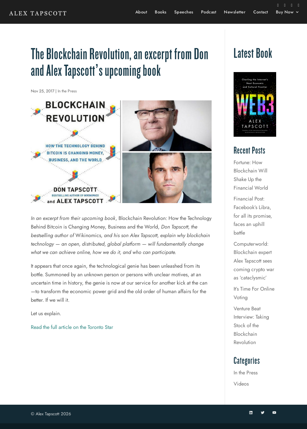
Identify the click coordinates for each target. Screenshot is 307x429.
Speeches (183, 18)
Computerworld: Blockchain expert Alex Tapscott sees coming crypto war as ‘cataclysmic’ (254, 261)
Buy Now (285, 18)
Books (160, 18)
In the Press (67, 91)
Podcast (208, 18)
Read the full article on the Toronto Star (72, 327)
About (141, 18)
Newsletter (235, 18)
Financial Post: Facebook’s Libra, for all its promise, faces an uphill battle (253, 216)
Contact (260, 18)
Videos (241, 384)
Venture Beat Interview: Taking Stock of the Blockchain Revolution (251, 325)
